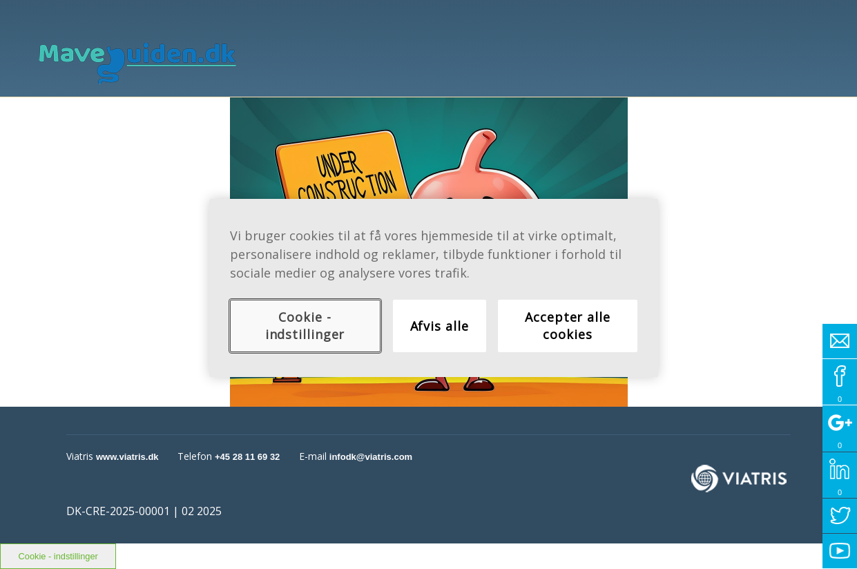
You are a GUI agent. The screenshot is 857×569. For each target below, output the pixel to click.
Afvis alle (439, 326)
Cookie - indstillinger (305, 326)
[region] (433, 288)
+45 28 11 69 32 (247, 457)
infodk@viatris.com (370, 457)
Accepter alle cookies (567, 326)
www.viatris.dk (127, 457)
